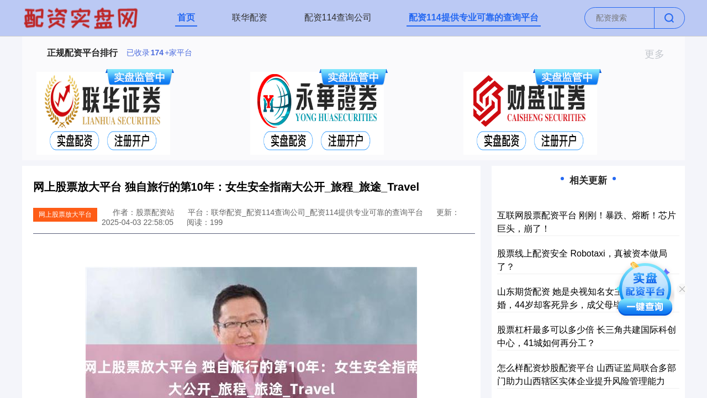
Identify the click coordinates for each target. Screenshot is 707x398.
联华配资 (249, 17)
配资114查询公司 (338, 17)
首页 (186, 17)
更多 (659, 54)
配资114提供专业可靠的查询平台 (474, 17)
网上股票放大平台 (65, 214)
